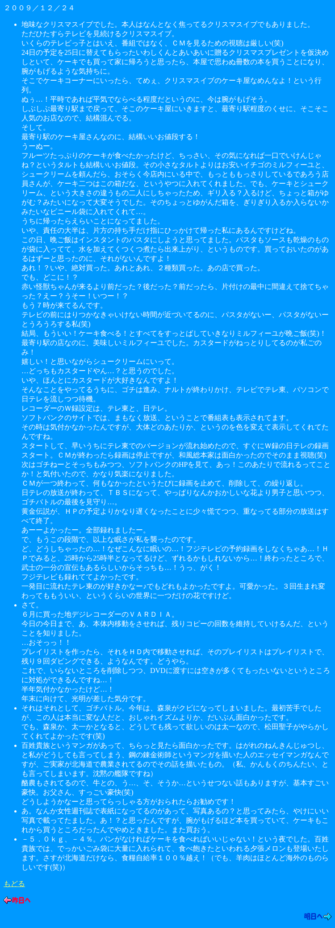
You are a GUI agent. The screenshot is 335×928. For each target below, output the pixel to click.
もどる (14, 883)
